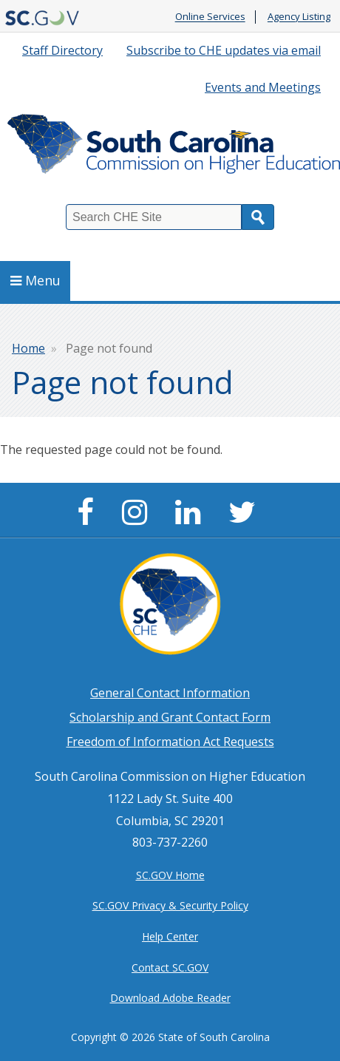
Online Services (210, 17)
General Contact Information (170, 693)
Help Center (170, 936)
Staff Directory (62, 50)
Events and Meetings (263, 87)
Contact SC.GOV (170, 967)
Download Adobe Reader (170, 998)
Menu (35, 280)
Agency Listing (299, 17)
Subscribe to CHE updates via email (223, 50)
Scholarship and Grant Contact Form (170, 717)
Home (28, 348)
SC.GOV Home (170, 875)
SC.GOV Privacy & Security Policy (170, 905)
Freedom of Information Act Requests (170, 741)
